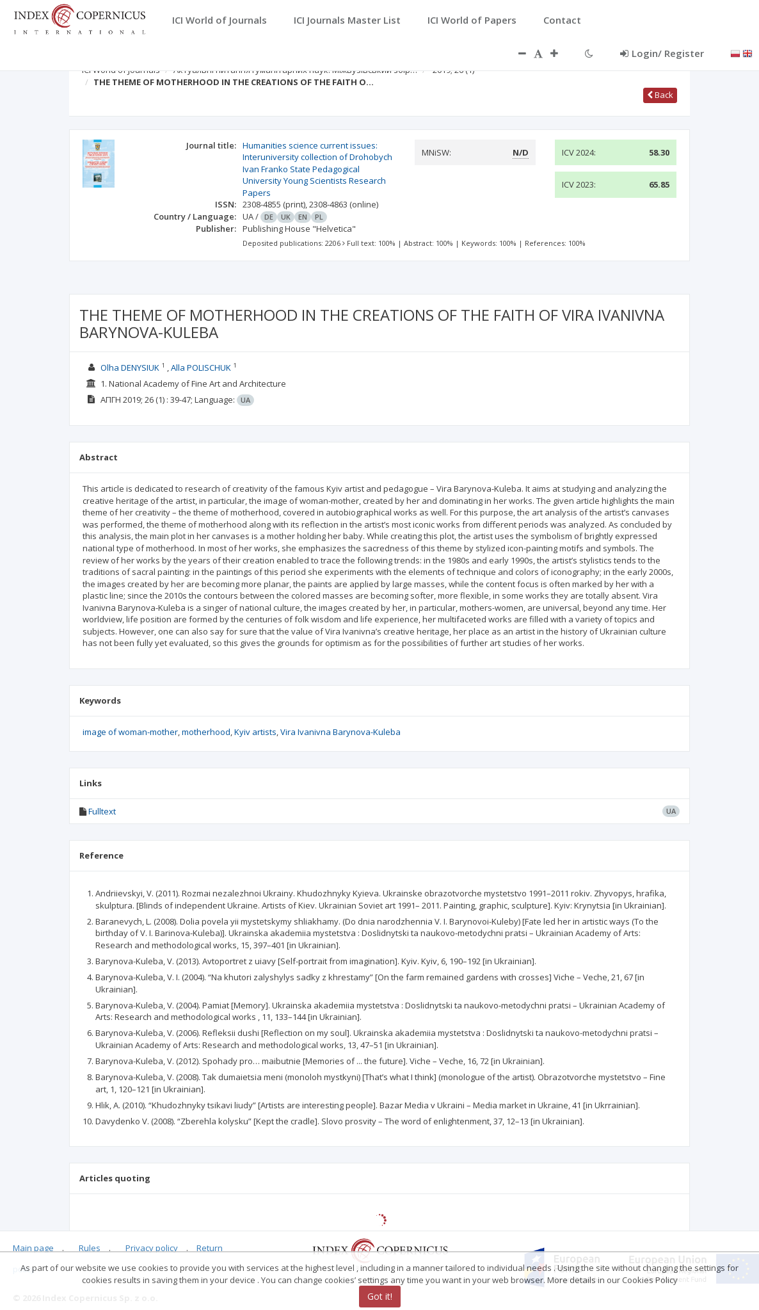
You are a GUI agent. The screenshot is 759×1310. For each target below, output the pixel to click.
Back (660, 95)
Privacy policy (151, 1248)
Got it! (379, 1296)
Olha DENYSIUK (129, 367)
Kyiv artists (255, 732)
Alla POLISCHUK (201, 367)
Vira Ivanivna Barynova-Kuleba (340, 732)
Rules (89, 1248)
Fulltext (102, 811)
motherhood (206, 732)
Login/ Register (662, 53)
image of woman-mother (130, 732)
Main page (33, 1248)
